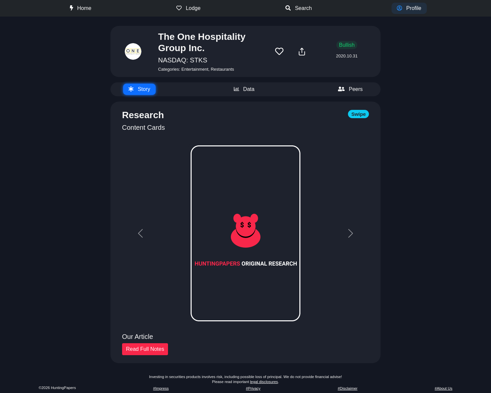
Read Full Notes (145, 349)
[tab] (139, 89)
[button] (279, 51)
